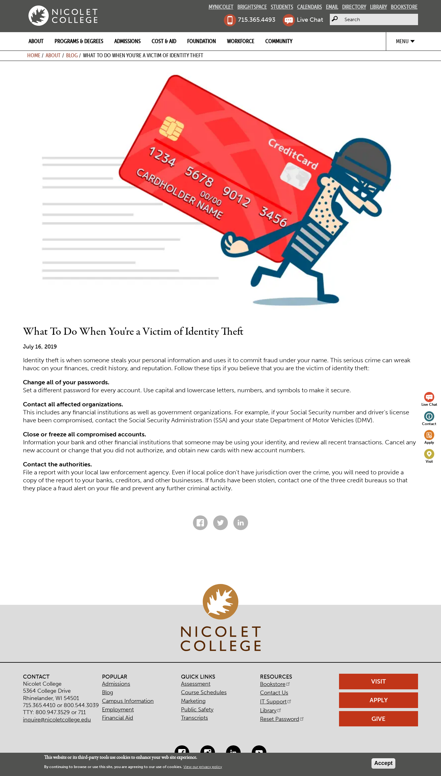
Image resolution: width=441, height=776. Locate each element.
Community (278, 41)
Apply (429, 442)
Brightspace (252, 7)
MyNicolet (221, 7)
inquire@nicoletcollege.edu (57, 719)
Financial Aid (117, 717)
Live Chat (310, 19)
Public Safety (197, 709)
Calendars (309, 7)
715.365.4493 (256, 19)
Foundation (201, 41)
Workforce (240, 41)
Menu (402, 41)
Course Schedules (204, 692)
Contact (429, 423)
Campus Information (128, 701)
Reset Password (282, 719)
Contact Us (274, 692)
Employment (118, 709)
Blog (72, 55)
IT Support (276, 701)
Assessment (195, 683)
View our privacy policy (202, 767)
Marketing (193, 701)
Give (378, 718)
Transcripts (194, 717)
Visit (429, 461)
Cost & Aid (164, 41)
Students (282, 7)
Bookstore (404, 7)
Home (33, 55)
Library (378, 7)
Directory (354, 7)
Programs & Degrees (79, 41)
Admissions (127, 41)
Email (332, 7)
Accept (383, 763)
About (35, 41)
